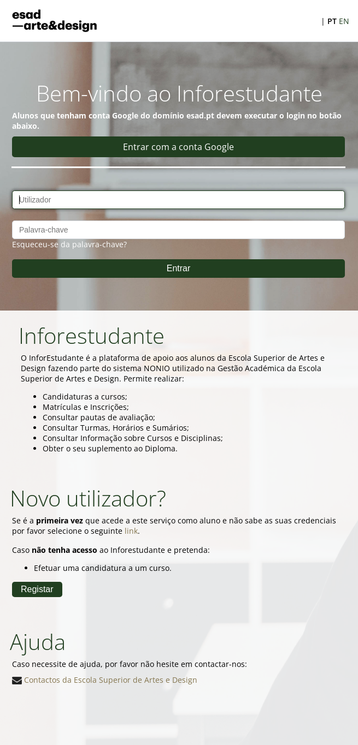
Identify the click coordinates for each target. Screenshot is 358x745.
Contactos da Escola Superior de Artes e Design (104, 680)
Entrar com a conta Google (178, 147)
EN (344, 21)
